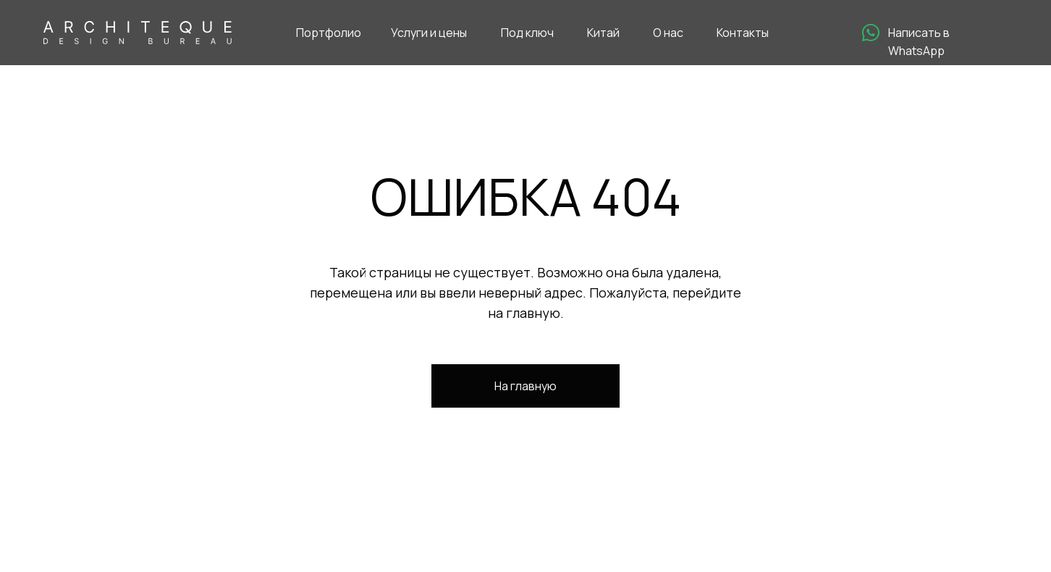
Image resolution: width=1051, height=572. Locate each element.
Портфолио (328, 33)
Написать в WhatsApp (919, 42)
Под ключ (527, 33)
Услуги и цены (429, 33)
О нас (668, 33)
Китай (603, 33)
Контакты (743, 33)
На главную (525, 386)
